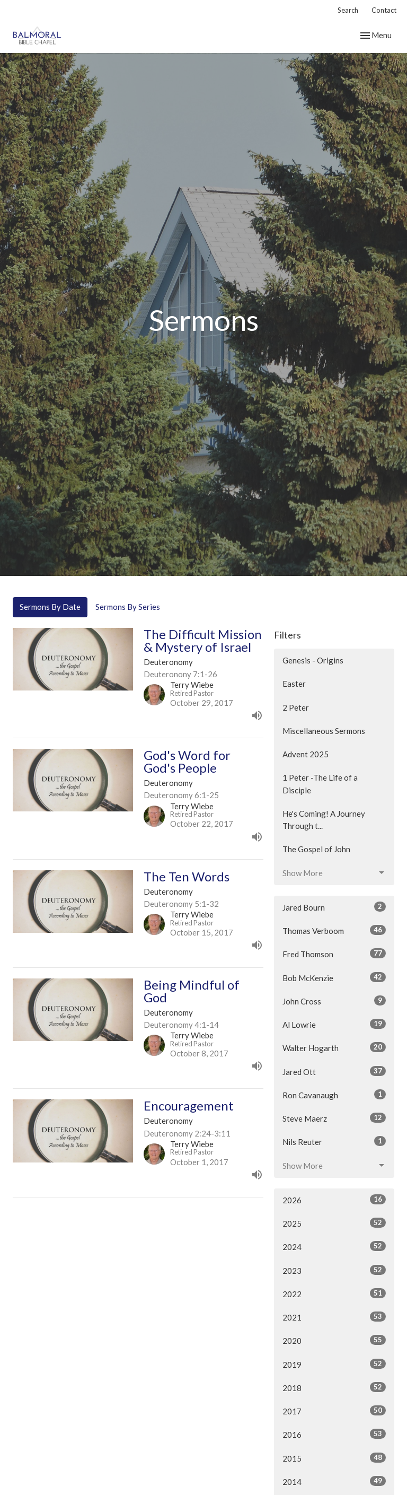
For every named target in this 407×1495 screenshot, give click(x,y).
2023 (334, 1270)
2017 (334, 1410)
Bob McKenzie (334, 977)
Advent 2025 (305, 754)
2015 (334, 1458)
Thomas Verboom (334, 930)
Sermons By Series (127, 606)
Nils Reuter (334, 1141)
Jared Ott (334, 1071)
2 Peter (295, 707)
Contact (383, 10)
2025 (334, 1223)
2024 (334, 1246)
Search (348, 10)
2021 (334, 1317)
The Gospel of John (316, 849)
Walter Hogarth (334, 1047)
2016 (334, 1434)
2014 (334, 1481)
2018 (334, 1387)
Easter (294, 683)
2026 (334, 1199)
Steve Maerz (334, 1118)
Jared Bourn (334, 907)
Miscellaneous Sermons (323, 731)
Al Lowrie (334, 1024)
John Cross (334, 1000)
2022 (334, 1293)
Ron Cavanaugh (334, 1094)
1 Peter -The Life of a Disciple (320, 783)
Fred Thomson (334, 953)
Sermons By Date (50, 606)
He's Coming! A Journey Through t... (323, 819)
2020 (334, 1340)
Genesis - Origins (312, 660)
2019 (334, 1364)
